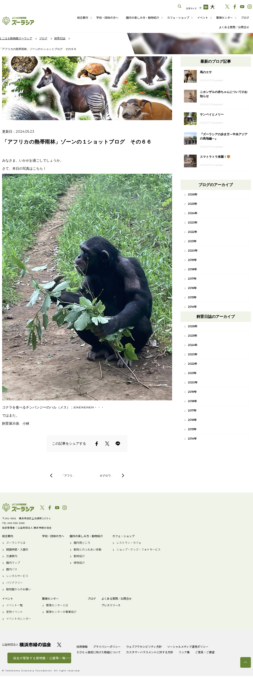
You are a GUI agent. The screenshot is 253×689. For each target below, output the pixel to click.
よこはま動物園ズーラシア (18, 507)
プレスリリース (110, 605)
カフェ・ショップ (178, 18)
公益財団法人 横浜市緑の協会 (26, 644)
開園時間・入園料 (17, 549)
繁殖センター (224, 18)
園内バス (11, 569)
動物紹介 (79, 556)
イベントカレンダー (18, 619)
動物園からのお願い (18, 589)
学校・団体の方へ (107, 18)
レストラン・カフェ (128, 543)
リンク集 (184, 652)
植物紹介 (79, 563)
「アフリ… (67, 475)
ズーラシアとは (15, 543)
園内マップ (13, 563)
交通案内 (11, 556)
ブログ (245, 18)
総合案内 (82, 18)
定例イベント (14, 612)
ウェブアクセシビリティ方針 (144, 647)
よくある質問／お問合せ (234, 27)
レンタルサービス (17, 576)
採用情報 (82, 647)
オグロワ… (106, 475)
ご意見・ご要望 (205, 652)
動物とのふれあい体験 (87, 549)
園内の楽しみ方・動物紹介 (142, 18)
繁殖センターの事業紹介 (61, 612)
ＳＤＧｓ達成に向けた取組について (98, 652)
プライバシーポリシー (107, 647)
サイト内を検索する (180, 6)
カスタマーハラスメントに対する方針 (149, 652)
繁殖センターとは (57, 605)
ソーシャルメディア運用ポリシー (187, 647)
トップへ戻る (245, 662)
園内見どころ (82, 543)
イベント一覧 (14, 605)
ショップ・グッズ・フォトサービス (138, 549)
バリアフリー (14, 583)
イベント (202, 18)
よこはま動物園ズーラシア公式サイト (18, 21)
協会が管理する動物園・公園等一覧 (39, 658)
